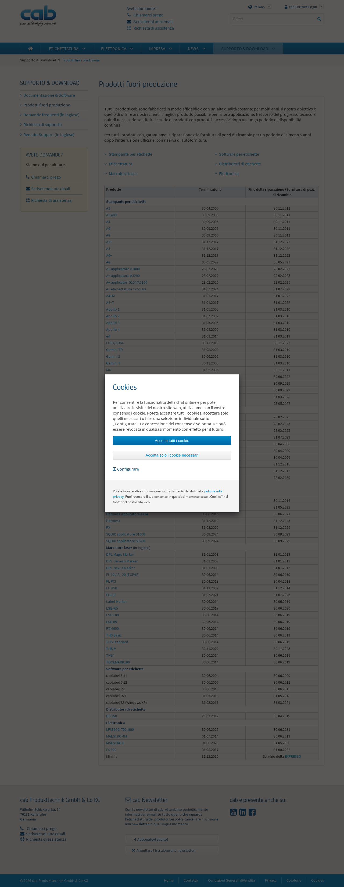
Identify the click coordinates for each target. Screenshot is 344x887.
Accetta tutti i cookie (172, 441)
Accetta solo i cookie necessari (172, 455)
